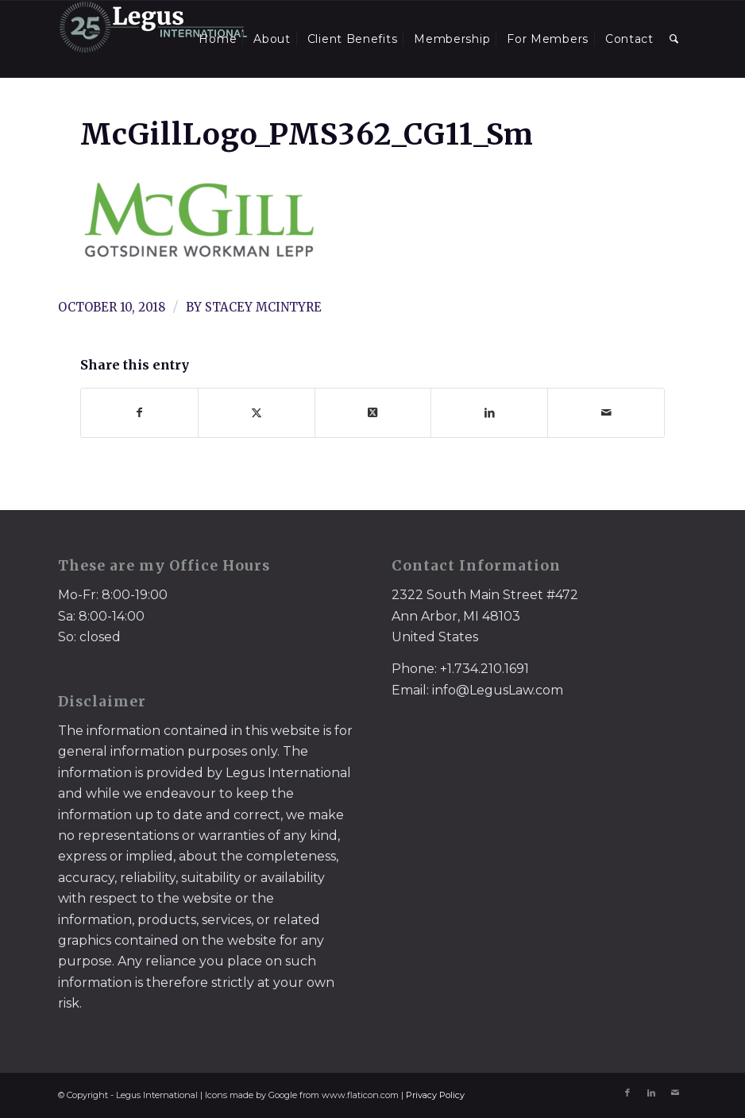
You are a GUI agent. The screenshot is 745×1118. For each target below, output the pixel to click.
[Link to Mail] (675, 1092)
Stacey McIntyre (263, 307)
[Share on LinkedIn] (489, 413)
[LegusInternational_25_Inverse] (153, 39)
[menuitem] (218, 39)
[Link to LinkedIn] (651, 1092)
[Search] (674, 39)
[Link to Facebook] (627, 1092)
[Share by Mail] (606, 413)
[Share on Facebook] (139, 413)
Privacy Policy (435, 1095)
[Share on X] (257, 413)
